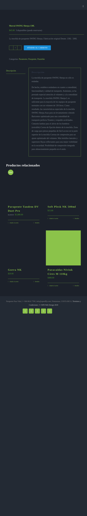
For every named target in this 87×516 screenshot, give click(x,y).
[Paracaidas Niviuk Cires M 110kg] (63, 247)
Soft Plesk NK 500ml (62, 206)
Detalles (37, 223)
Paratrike (41, 59)
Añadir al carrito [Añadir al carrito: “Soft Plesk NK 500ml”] (53, 218)
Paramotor (23, 59)
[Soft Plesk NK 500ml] (63, 184)
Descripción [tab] (11, 71)
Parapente (32, 59)
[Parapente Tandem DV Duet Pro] (23, 184)
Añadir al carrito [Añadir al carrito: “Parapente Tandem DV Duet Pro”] (14, 223)
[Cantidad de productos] (15, 48)
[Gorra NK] (23, 247)
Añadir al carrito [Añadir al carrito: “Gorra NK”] (14, 281)
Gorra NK (15, 269)
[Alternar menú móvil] (83, 6)
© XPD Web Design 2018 (48, 305)
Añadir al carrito (37, 48)
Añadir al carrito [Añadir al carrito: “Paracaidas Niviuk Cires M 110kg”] (53, 285)
